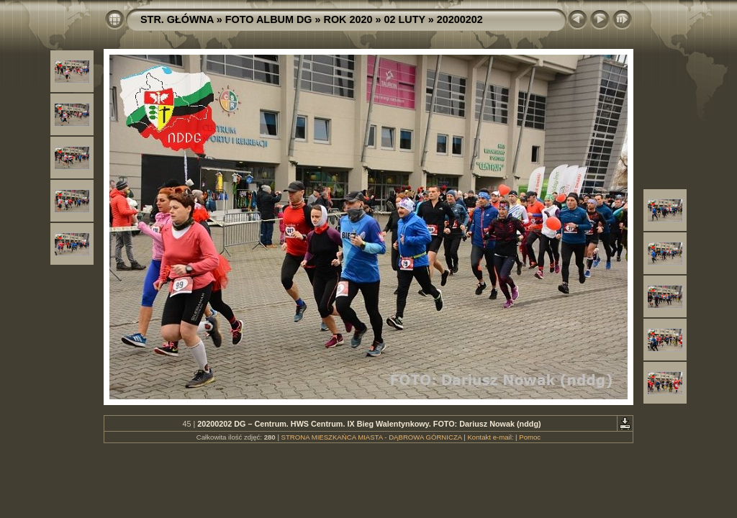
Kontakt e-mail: (490, 437)
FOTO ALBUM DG (268, 19)
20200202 (460, 19)
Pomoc (530, 437)
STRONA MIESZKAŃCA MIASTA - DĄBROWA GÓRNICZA (371, 437)
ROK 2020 (348, 19)
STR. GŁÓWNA (177, 19)
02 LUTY (404, 19)
